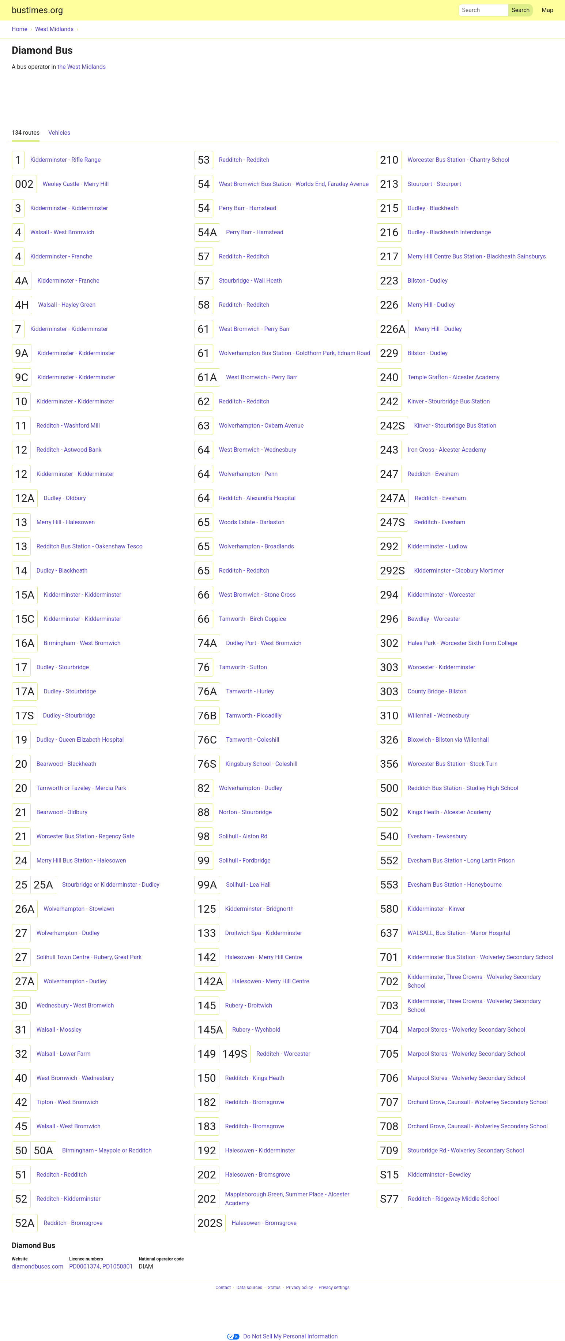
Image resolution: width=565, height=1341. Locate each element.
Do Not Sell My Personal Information (282, 1336)
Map (547, 10)
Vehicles (59, 132)
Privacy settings (334, 1287)
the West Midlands (81, 66)
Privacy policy (299, 1287)
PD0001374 (84, 1266)
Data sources (249, 1287)
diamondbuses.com (37, 1266)
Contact (223, 1287)
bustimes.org (37, 10)
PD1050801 (117, 1266)
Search (483, 8)
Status (274, 1287)
